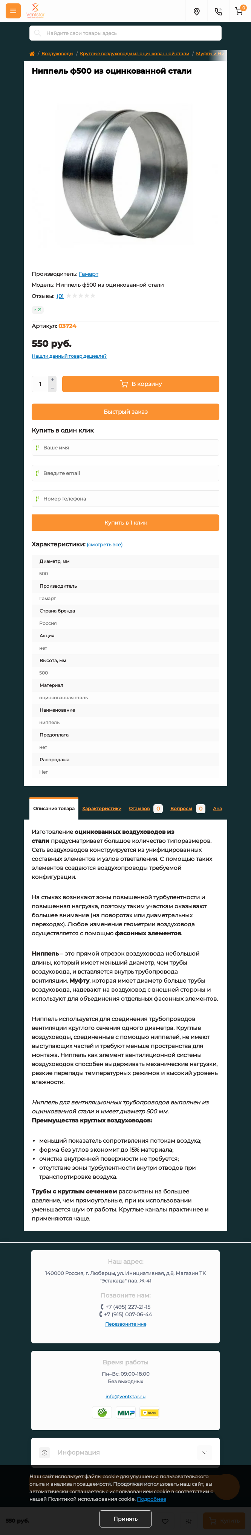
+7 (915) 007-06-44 (128, 1314)
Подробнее (151, 1499)
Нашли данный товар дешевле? (69, 356)
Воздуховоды (57, 53)
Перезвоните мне (125, 1324)
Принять (125, 1518)
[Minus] (52, 388)
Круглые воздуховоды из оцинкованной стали (134, 53)
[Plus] (52, 380)
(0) (60, 296)
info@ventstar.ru (125, 1396)
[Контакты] (218, 11)
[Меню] (13, 10)
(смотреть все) (104, 544)
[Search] (37, 33)
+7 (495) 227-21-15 (128, 1307)
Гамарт (88, 274)
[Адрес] (196, 11)
